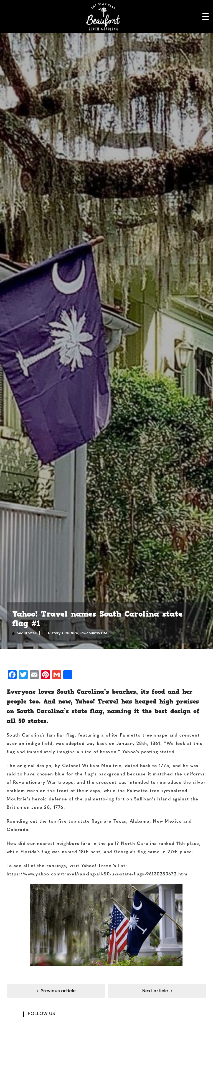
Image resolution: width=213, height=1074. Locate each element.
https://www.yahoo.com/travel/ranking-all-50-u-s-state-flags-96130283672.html (98, 874)
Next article (155, 991)
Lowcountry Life (93, 633)
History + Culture (63, 633)
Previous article (58, 991)
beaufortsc (26, 633)
